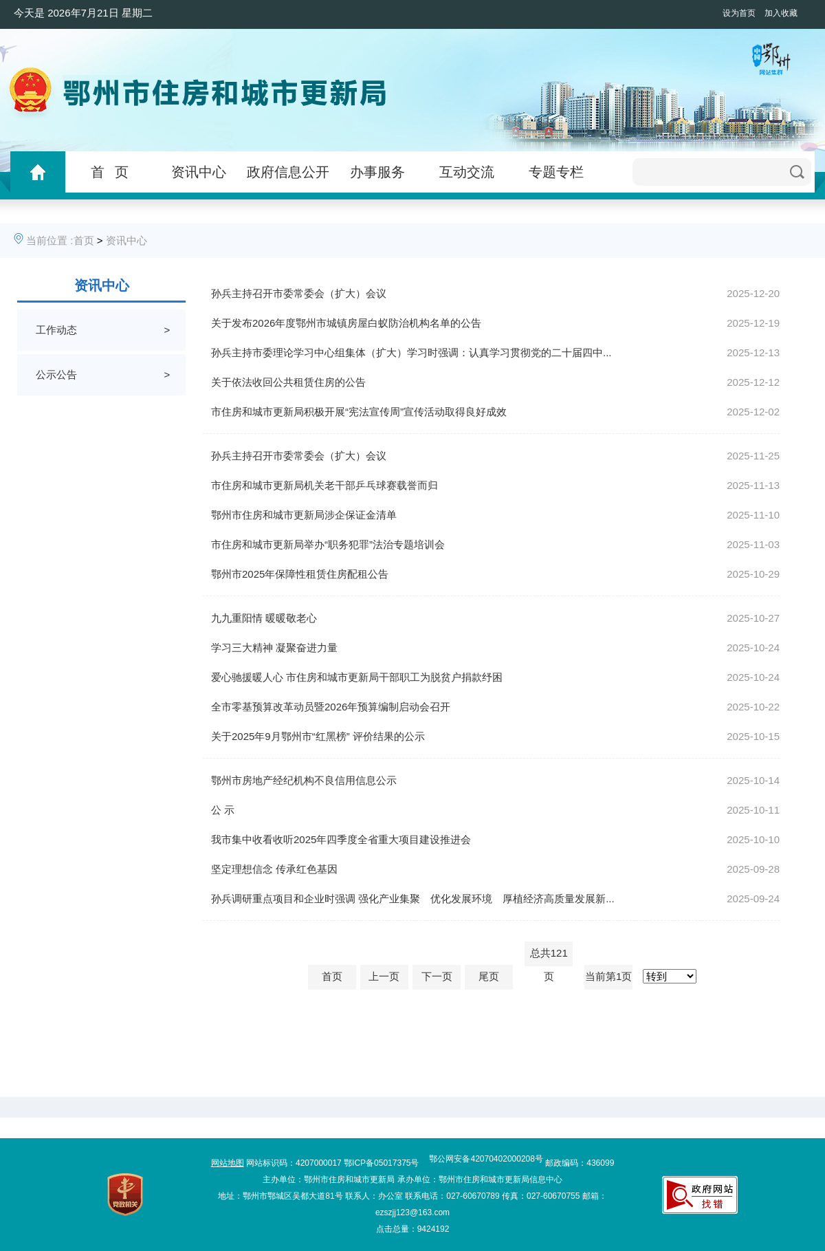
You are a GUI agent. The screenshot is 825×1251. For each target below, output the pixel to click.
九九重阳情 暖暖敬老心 (264, 618)
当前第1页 (608, 976)
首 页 (110, 172)
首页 (84, 240)
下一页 (436, 976)
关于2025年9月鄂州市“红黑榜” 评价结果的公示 (318, 736)
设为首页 (739, 13)
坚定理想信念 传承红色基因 (274, 869)
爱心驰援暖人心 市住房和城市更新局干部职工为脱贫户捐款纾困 (357, 677)
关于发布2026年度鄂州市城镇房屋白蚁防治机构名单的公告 (346, 323)
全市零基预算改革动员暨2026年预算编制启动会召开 (330, 706)
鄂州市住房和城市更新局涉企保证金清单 (304, 515)
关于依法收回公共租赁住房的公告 (288, 382)
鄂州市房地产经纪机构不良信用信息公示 (304, 780)
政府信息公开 (288, 172)
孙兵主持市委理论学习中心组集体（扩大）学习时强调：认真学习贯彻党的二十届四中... (411, 352)
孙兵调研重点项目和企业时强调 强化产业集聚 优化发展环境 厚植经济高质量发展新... (413, 898)
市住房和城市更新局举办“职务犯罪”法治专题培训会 (328, 544)
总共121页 (549, 956)
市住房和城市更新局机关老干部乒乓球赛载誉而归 (324, 485)
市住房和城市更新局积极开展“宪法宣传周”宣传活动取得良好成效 (359, 411)
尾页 (488, 976)
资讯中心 (198, 172)
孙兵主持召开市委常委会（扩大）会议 (298, 293)
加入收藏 (781, 13)
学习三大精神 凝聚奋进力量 (274, 647)
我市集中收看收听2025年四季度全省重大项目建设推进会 (341, 839)
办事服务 (377, 172)
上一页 (383, 976)
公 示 (222, 810)
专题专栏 (556, 172)
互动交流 (466, 172)
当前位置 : (49, 240)
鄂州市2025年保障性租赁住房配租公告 (299, 574)
